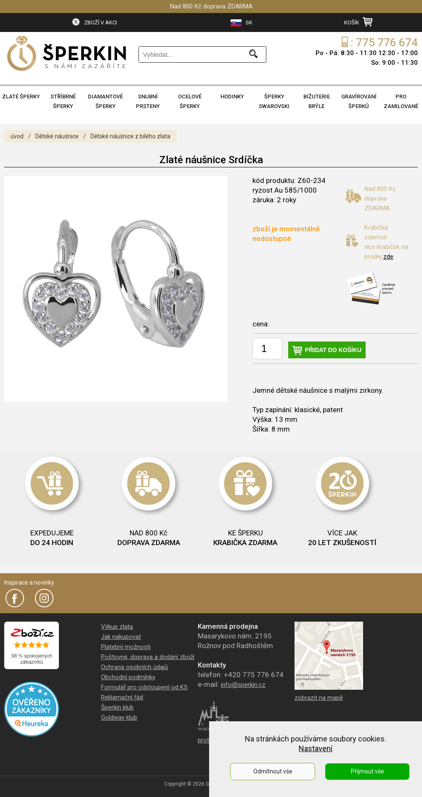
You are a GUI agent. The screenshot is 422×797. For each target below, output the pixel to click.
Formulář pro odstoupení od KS (144, 687)
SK (241, 22)
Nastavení (315, 748)
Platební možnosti (126, 647)
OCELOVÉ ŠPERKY (190, 101)
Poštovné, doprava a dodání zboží (147, 657)
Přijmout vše (367, 771)
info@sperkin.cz (243, 684)
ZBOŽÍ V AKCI (94, 21)
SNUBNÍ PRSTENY (148, 101)
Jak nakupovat (121, 637)
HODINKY (232, 96)
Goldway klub (119, 717)
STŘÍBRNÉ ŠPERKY (63, 101)
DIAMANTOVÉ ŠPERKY (105, 101)
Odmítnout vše (272, 771)
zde (388, 256)
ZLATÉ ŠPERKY (21, 96)
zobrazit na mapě (319, 698)
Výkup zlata (117, 626)
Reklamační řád (122, 697)
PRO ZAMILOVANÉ (401, 101)
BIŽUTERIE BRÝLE (316, 101)
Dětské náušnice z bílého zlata (130, 136)
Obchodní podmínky (128, 677)
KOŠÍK (358, 21)
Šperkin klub (117, 707)
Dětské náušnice (57, 136)
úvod (17, 136)
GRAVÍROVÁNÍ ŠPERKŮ (359, 101)
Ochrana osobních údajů (134, 667)
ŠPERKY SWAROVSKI (274, 101)
